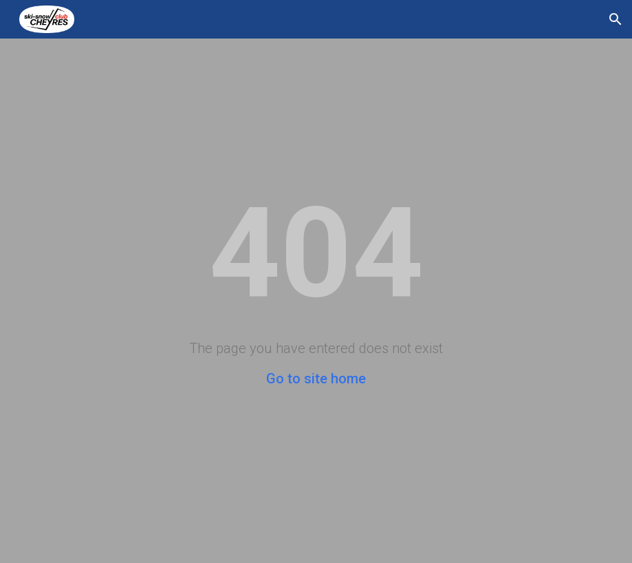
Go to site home (316, 378)
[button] (615, 19)
